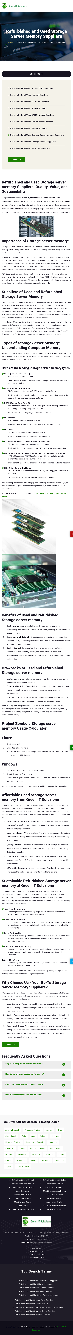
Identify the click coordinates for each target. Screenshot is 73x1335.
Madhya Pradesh (37, 1148)
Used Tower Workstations (54, 1205)
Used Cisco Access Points (54, 1191)
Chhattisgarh (11, 1136)
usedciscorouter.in (36, 1257)
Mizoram (36, 1154)
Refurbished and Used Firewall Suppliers (29, 95)
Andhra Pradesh (12, 1130)
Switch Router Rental (54, 1187)
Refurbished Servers (54, 1183)
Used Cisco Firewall (22, 1195)
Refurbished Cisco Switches (54, 1180)
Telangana (59, 1160)
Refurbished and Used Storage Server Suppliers (33, 141)
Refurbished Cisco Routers (22, 1183)
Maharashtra (55, 1148)
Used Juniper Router (22, 1202)
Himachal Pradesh (13, 1142)
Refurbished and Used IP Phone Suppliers (29, 101)
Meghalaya (22, 1154)
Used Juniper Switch (54, 1202)
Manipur (8, 1154)
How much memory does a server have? (36, 1095)
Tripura (8, 1166)
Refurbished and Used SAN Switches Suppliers (32, 115)
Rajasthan (21, 1160)
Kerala (22, 1148)
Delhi (24, 1136)
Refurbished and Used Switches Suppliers (30, 148)
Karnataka (9, 1148)
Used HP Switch (54, 1198)
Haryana (55, 1136)
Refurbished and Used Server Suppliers (28, 128)
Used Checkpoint (22, 1191)
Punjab (8, 1160)
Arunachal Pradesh (33, 1130)
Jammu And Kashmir (34, 1142)
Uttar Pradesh (23, 1166)
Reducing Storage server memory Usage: (36, 1085)
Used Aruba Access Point (23, 1187)
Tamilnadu (45, 1160)
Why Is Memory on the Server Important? (36, 1064)
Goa (33, 1136)
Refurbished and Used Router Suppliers (28, 108)
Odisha (62, 1154)
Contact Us (16, 159)
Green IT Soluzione (13, 1327)
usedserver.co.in (36, 1251)
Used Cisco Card (54, 1209)
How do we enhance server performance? (36, 1075)
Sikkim (33, 1160)
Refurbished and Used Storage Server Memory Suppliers (37, 135)
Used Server (22, 1205)
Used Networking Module (23, 1209)
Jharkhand (53, 1142)
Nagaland (49, 1154)
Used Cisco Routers (54, 1195)
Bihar (59, 1130)
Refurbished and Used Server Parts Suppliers (31, 121)
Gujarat (43, 1136)
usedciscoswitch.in (37, 1254)
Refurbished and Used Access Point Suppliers (31, 88)
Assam (49, 1130)
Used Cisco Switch (23, 1198)
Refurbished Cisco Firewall (22, 1180)
